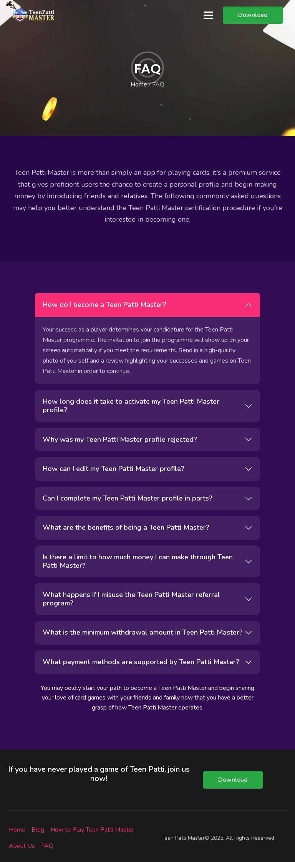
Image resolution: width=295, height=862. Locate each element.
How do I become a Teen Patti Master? (104, 304)
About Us (22, 846)
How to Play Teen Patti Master (92, 830)
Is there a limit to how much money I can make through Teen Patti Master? (138, 561)
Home (139, 84)
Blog (37, 830)
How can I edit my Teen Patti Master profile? (113, 468)
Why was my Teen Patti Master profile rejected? (120, 439)
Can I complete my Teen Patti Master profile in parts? (127, 498)
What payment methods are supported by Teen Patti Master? (141, 661)
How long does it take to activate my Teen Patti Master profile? (131, 405)
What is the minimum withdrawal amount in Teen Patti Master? (143, 632)
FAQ (47, 846)
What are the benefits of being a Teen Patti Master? (126, 527)
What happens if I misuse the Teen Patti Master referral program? (131, 599)
